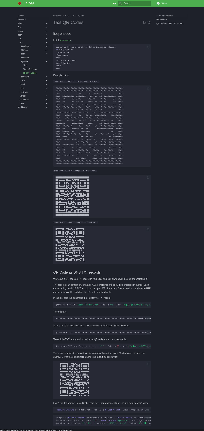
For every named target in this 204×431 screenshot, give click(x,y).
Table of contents (164, 16)
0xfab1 (21, 16)
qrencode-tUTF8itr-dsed (103, 304)
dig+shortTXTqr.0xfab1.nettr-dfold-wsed (103, 346)
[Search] (134, 3)
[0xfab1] (20, 3)
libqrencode (66, 40)
